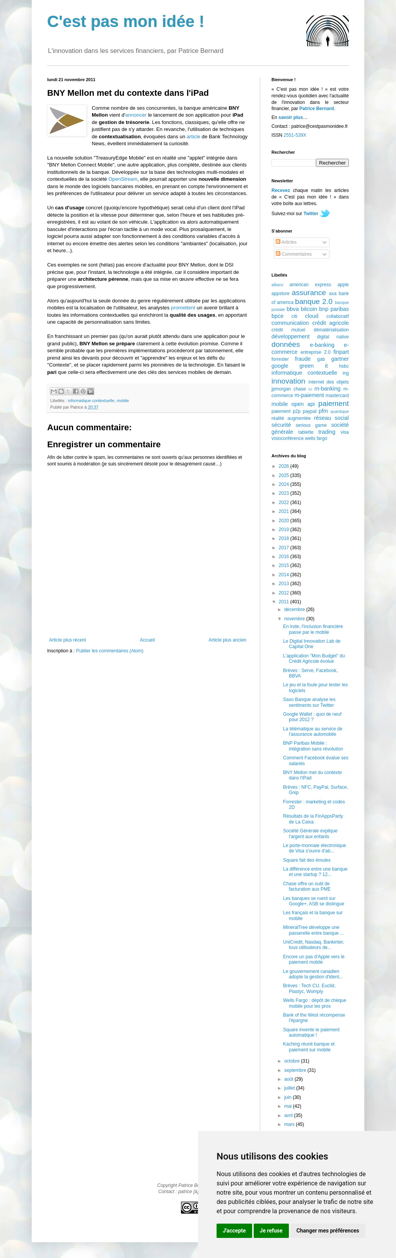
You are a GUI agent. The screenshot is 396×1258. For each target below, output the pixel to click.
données (285, 344)
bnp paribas (334, 309)
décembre (295, 609)
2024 (284, 484)
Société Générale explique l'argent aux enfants (310, 833)
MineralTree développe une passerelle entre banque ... (313, 930)
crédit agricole (330, 323)
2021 (284, 511)
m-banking (327, 388)
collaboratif (337, 316)
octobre (292, 1061)
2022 (284, 502)
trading (326, 432)
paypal (309, 411)
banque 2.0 (314, 301)
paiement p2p (285, 411)
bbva (293, 309)
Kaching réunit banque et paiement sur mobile (309, 1046)
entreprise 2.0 (315, 352)
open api (303, 404)
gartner (340, 359)
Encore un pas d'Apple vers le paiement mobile (314, 959)
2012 (284, 593)
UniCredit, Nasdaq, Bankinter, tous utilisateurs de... (313, 944)
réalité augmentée (291, 418)
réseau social (331, 418)
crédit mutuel (288, 330)
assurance (309, 293)
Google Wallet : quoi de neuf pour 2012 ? (312, 716)
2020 (284, 520)
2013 (284, 583)
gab (321, 359)
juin (288, 1097)
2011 (284, 601)
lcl (310, 389)
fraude (303, 359)
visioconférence (287, 438)
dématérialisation (331, 330)
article (193, 136)
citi (294, 316)
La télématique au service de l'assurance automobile (312, 731)
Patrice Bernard (316, 108)
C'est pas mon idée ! (126, 21)
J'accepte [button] (234, 1230)
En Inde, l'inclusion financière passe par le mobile (313, 629)
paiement (333, 403)
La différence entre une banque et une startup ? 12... (315, 871)
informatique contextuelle (91, 400)
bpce (277, 316)
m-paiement (309, 395)
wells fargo (316, 438)
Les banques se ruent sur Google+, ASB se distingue (313, 901)
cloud (311, 316)
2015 (284, 565)
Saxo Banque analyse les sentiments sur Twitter (309, 702)
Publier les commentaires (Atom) (109, 651)
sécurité (281, 425)
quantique (340, 411)
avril (289, 1115)
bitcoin (309, 309)
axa (332, 293)
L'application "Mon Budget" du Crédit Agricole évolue (314, 658)
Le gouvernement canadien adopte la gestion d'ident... (313, 974)
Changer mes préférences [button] (328, 1230)
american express (310, 284)
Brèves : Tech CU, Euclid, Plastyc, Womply (309, 988)
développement (290, 336)
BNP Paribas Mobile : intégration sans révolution (313, 745)
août (289, 1079)
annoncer (136, 115)
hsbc (344, 366)
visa (345, 432)
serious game (311, 425)
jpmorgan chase (288, 389)
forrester (280, 359)
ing (346, 373)
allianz (277, 284)
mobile (123, 400)
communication (290, 323)
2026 (284, 466)
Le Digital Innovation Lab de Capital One (312, 643)
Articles (286, 242)
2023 (284, 493)
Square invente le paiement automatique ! (311, 1032)
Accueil (147, 640)
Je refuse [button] (271, 1230)
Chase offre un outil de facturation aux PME (307, 886)
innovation (288, 381)
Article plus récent (67, 640)
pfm (323, 411)
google (279, 366)
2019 (284, 529)
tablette (305, 432)
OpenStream (122, 179)
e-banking (322, 345)
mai (288, 1106)
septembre (295, 1070)
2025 (284, 475)
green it (313, 366)
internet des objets (329, 382)
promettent (183, 308)
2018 (284, 538)
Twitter (311, 213)
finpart (341, 352)
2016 (284, 556)
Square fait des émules (307, 860)
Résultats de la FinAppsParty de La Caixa (313, 818)
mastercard (337, 395)
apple (343, 284)
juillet (290, 1088)
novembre (295, 618)
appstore (280, 293)
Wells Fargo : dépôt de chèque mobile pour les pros (314, 1003)
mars (290, 1124)
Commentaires (294, 254)
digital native (333, 337)
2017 (284, 547)
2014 (284, 574)
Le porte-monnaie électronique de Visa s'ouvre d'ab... (314, 848)
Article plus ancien (227, 640)
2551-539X (294, 135)
